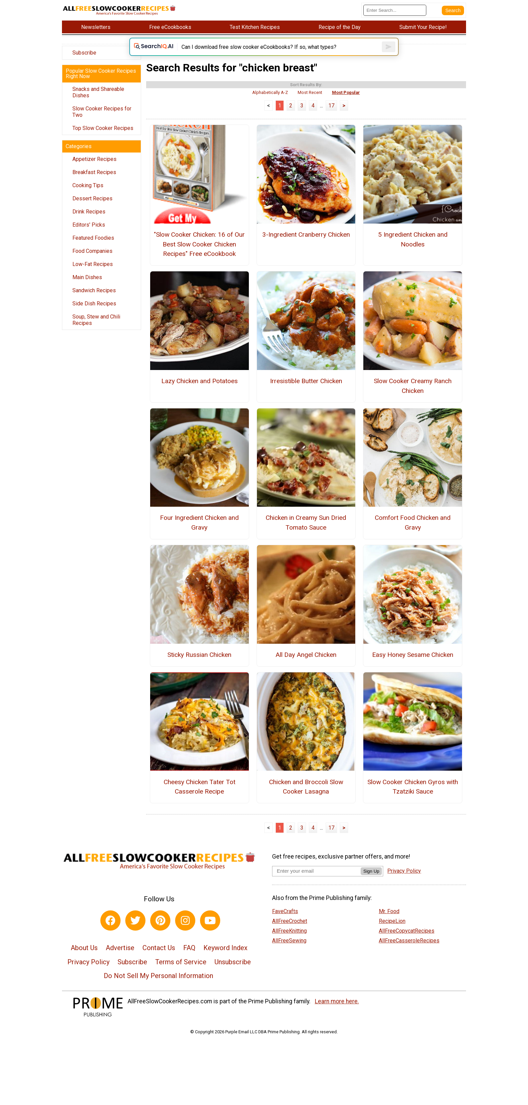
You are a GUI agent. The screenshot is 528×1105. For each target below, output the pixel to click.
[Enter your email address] (316, 880)
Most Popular (346, 102)
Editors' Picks (88, 225)
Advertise (120, 958)
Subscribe (84, 52)
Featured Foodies (93, 238)
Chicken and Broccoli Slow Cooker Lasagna (306, 797)
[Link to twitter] (135, 930)
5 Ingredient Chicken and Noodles (413, 249)
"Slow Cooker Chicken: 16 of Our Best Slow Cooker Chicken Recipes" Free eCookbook (199, 254)
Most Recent (310, 102)
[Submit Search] (453, 10)
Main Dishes (87, 277)
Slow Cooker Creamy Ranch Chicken (413, 396)
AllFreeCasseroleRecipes (409, 950)
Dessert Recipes (92, 198)
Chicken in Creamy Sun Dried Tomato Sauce (306, 532)
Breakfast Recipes (94, 172)
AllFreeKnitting (289, 941)
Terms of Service (180, 972)
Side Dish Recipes (94, 303)
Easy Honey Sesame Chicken (412, 665)
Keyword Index (225, 958)
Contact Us (158, 958)
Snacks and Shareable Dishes (98, 92)
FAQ (189, 958)
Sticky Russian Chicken (199, 665)
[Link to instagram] (185, 930)
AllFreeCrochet (289, 931)
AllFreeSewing (289, 950)
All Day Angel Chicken (305, 665)
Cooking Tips (87, 185)
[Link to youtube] (210, 930)
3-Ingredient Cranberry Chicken (306, 244)
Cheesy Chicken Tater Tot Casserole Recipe (199, 797)
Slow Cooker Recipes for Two (101, 111)
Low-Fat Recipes (92, 264)
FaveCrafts (285, 921)
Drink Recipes (88, 211)
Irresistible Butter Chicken (306, 391)
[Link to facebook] (110, 930)
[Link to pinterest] (160, 930)
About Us (84, 958)
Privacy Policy (88, 972)
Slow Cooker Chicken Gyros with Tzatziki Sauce (412, 797)
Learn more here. (337, 1011)
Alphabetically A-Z (270, 102)
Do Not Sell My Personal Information (158, 986)
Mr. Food (389, 921)
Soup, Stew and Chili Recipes (96, 319)
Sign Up (371, 881)
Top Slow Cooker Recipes (102, 128)
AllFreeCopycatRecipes (406, 941)
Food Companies (92, 251)
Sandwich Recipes (94, 290)
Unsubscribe (232, 972)
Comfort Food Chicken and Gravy (413, 532)
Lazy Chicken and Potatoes (199, 391)
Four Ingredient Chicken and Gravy (199, 532)
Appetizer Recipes (94, 159)
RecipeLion (392, 931)
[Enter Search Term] (394, 10)
